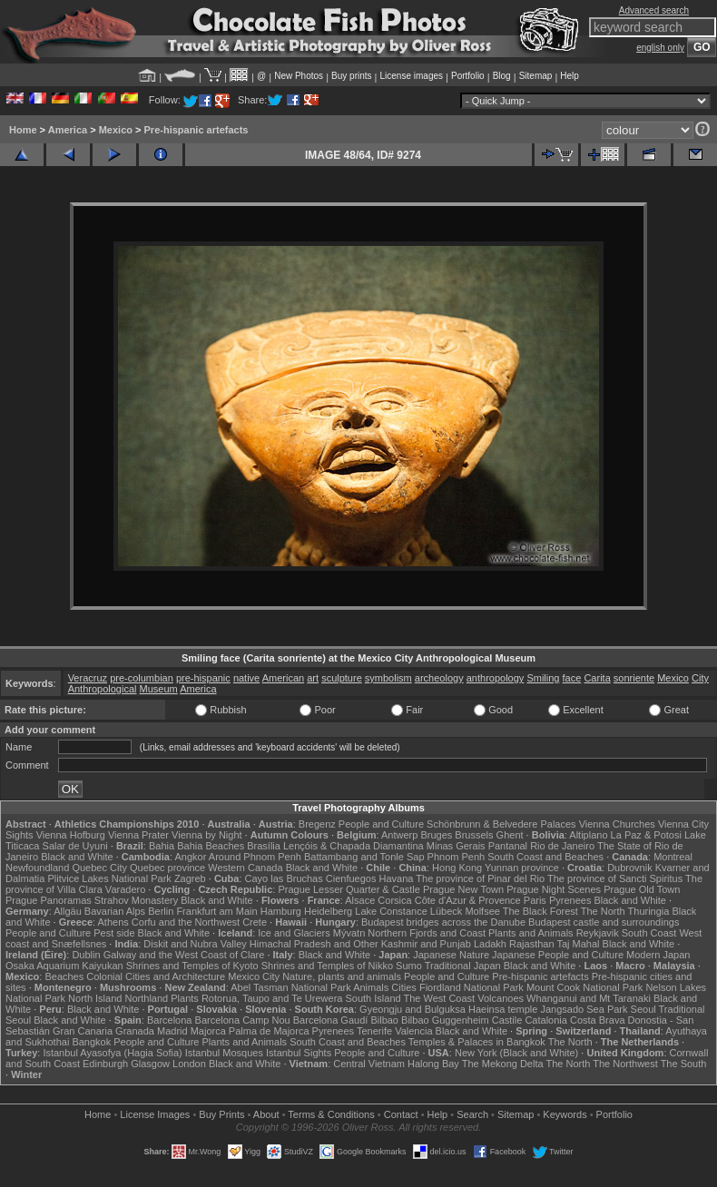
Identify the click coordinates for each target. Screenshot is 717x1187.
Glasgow (150, 1063)
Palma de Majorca (269, 1030)
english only (660, 48)
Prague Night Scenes (553, 889)
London (189, 1063)
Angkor (191, 856)
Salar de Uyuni (75, 845)
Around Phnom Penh (255, 856)
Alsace (360, 900)
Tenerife (374, 1030)
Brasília (263, 845)
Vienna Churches (617, 824)
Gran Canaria (83, 1030)
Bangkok (91, 1041)
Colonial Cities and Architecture (155, 976)
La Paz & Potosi (646, 834)
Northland (146, 998)
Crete (254, 922)
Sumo (409, 965)
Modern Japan (658, 954)
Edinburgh (105, 1063)
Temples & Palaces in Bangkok (476, 1041)
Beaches (63, 976)
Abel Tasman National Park (290, 987)
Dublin (86, 954)
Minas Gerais (456, 845)
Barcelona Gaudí (330, 1020)
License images (411, 76)
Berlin (160, 911)
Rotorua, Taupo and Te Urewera (272, 998)
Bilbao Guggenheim (445, 1020)
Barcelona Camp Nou (242, 1020)
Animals (370, 987)
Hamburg (280, 911)
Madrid (172, 1030)
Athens (113, 922)
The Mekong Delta (503, 1063)
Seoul (643, 1009)
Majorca (208, 1030)
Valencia (413, 1030)
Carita (597, 677)
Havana (396, 878)
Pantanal (507, 845)
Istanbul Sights (298, 1052)
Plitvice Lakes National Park (109, 878)
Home (23, 129)
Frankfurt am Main (216, 911)
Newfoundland (37, 867)
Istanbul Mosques (224, 1052)
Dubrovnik (630, 867)
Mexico (116, 129)
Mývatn (349, 932)
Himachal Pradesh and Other (314, 943)
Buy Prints (221, 1114)
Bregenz (317, 824)
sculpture (341, 677)
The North (603, 911)
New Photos (298, 76)
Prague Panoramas (48, 900)
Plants (185, 998)
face (572, 677)
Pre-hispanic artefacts (196, 129)
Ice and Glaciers (293, 932)
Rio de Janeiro (562, 845)
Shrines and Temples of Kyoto (192, 965)
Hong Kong (457, 867)
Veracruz (87, 677)
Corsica (394, 900)
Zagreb (190, 878)
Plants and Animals (531, 932)
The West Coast (440, 998)
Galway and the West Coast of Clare (184, 954)
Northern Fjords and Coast (427, 932)
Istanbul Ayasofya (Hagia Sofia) (112, 1052)
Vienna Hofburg (70, 834)
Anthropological (102, 688)
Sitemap (536, 76)
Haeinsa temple (502, 1009)
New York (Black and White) (516, 1052)
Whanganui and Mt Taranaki (588, 998)
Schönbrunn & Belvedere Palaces (501, 824)
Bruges (436, 834)
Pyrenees (570, 900)
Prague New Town (463, 889)
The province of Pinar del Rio (480, 878)
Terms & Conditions (331, 1114)
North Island (95, 998)
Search (472, 1114)
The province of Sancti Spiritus (615, 878)
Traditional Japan (463, 965)
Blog (502, 76)
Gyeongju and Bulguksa (412, 1009)
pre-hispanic (203, 677)
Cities (404, 987)
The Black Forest (540, 911)
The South (684, 1063)
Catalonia (545, 1020)
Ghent (510, 834)
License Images (155, 1114)
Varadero (125, 889)
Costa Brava (597, 1020)
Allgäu (68, 911)
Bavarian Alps (114, 911)
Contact (401, 1114)
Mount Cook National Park (584, 987)
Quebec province (167, 867)
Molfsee (482, 911)
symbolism (388, 677)
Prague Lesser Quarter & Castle (349, 889)
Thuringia (649, 911)
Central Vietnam (369, 1063)
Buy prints (351, 76)
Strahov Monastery (136, 900)
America (67, 129)
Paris (535, 900)
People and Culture (381, 824)
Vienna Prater (138, 834)
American (283, 677)
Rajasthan (532, 943)
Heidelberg (328, 911)
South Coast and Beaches (545, 856)
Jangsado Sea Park (583, 1009)
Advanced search (654, 10)
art (313, 677)
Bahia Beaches (210, 845)
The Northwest (625, 1063)
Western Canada (245, 867)
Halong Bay (433, 1063)
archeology (439, 677)
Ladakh (490, 943)
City (700, 677)
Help (569, 76)
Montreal (672, 856)
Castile (507, 1020)
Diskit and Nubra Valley (195, 943)
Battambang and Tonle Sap (364, 856)
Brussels (474, 834)
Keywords (564, 1114)
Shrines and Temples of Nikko (327, 965)
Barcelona (169, 1020)
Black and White (77, 856)
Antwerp (399, 834)
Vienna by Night (206, 834)
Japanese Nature (451, 954)
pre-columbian (141, 677)
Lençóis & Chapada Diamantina (353, 845)
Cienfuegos (351, 878)
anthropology (496, 677)
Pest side (113, 932)
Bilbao (384, 1020)
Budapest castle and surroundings (603, 922)
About (266, 1114)
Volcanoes (500, 998)
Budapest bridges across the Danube (443, 922)
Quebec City (99, 867)
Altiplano (588, 834)
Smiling (542, 677)
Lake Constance (391, 911)
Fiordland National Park (471, 987)
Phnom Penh (456, 856)
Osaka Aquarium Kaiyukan (64, 965)
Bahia (161, 845)
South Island (372, 998)
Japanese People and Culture (558, 954)
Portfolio (468, 76)
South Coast (649, 932)
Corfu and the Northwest (186, 922)
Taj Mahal (577, 943)
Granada (134, 1030)
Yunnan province (522, 867)
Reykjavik (597, 932)
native (246, 677)
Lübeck (446, 911)
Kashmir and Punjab (426, 943)
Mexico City (254, 976)
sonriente (634, 677)
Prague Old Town (642, 889)
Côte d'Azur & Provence (468, 900)
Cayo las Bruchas (284, 878)
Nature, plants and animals (341, 976)
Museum (159, 688)
